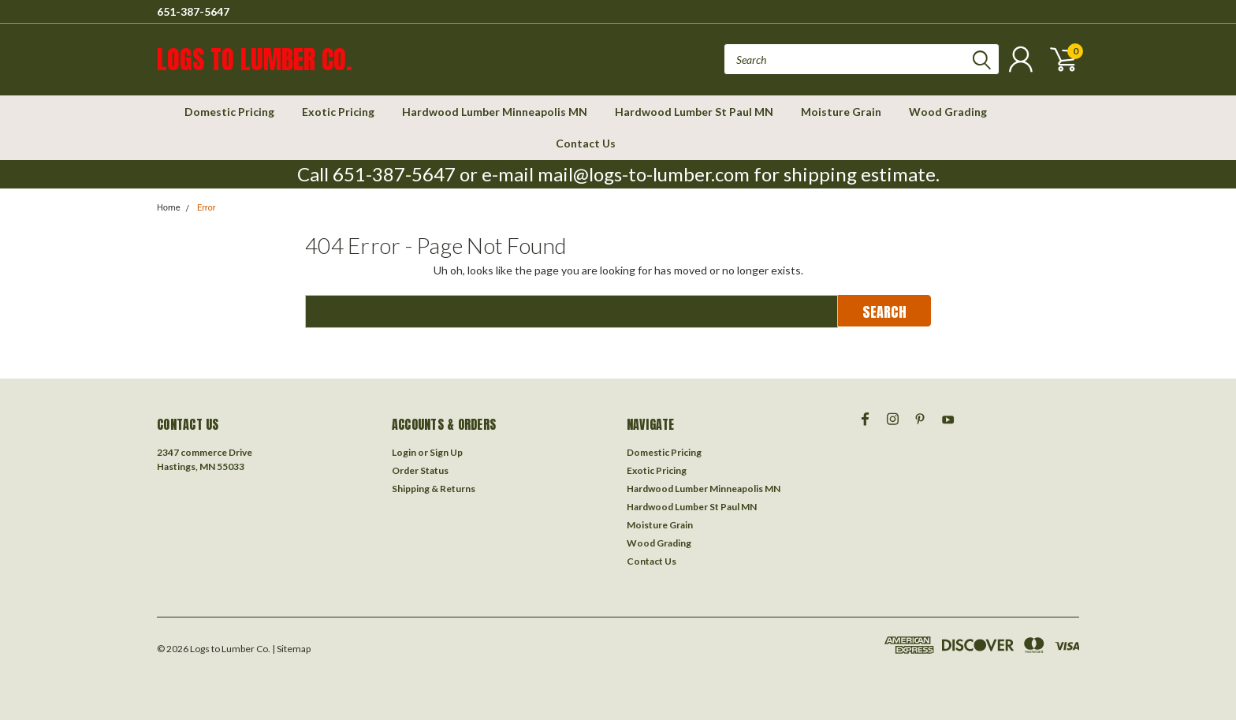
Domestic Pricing (229, 111)
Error (206, 208)
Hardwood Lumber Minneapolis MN (494, 111)
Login (404, 452)
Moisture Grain (841, 111)
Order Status (420, 470)
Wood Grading (948, 111)
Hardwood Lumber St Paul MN (694, 111)
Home (169, 208)
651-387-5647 (193, 11)
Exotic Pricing (338, 111)
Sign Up (446, 452)
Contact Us (586, 143)
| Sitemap (291, 649)
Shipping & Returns (433, 488)
